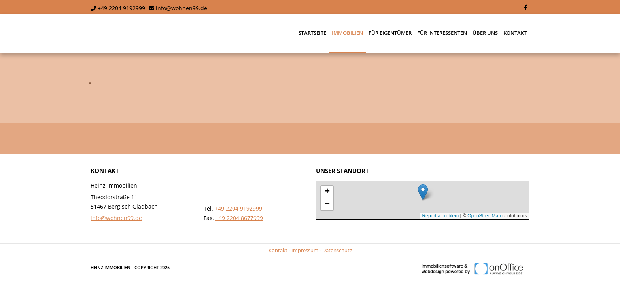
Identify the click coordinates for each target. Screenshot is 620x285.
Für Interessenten (442, 32)
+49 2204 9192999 (121, 8)
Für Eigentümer (390, 32)
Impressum (304, 250)
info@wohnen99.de (181, 8)
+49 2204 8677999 (239, 218)
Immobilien (347, 32)
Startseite (312, 32)
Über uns (485, 32)
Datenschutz (337, 250)
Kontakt (515, 32)
